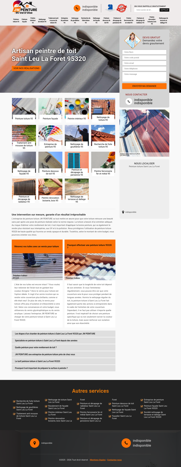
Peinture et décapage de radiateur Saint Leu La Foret (91, 405)
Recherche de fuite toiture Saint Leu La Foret (28, 402)
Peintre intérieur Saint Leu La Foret (60, 413)
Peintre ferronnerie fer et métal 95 (128, 20)
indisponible (90, 6)
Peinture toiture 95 (16, 20)
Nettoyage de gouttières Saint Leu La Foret (27, 408)
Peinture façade (24, 20)
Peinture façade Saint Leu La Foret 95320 (155, 407)
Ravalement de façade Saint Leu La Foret (58, 407)
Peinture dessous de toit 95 (106, 20)
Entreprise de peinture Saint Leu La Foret (154, 401)
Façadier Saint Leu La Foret (121, 417)
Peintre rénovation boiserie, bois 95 (152, 20)
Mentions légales (98, 460)
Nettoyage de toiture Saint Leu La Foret (60, 401)
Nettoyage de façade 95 (96, 20)
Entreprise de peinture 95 (64, 20)
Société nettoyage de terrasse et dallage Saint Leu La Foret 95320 (155, 414)
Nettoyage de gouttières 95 (75, 20)
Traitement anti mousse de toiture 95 (53, 20)
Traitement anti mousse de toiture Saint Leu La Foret (27, 415)
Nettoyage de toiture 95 (42, 20)
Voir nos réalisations (26, 68)
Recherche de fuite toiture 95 (85, 20)
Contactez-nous (114, 460)
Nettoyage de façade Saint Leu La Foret (124, 411)
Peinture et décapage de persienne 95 (117, 20)
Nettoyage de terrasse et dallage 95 (163, 20)
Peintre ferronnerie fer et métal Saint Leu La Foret (91, 413)
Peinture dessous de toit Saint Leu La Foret (123, 404)
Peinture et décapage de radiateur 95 (140, 20)
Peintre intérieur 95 (32, 20)
